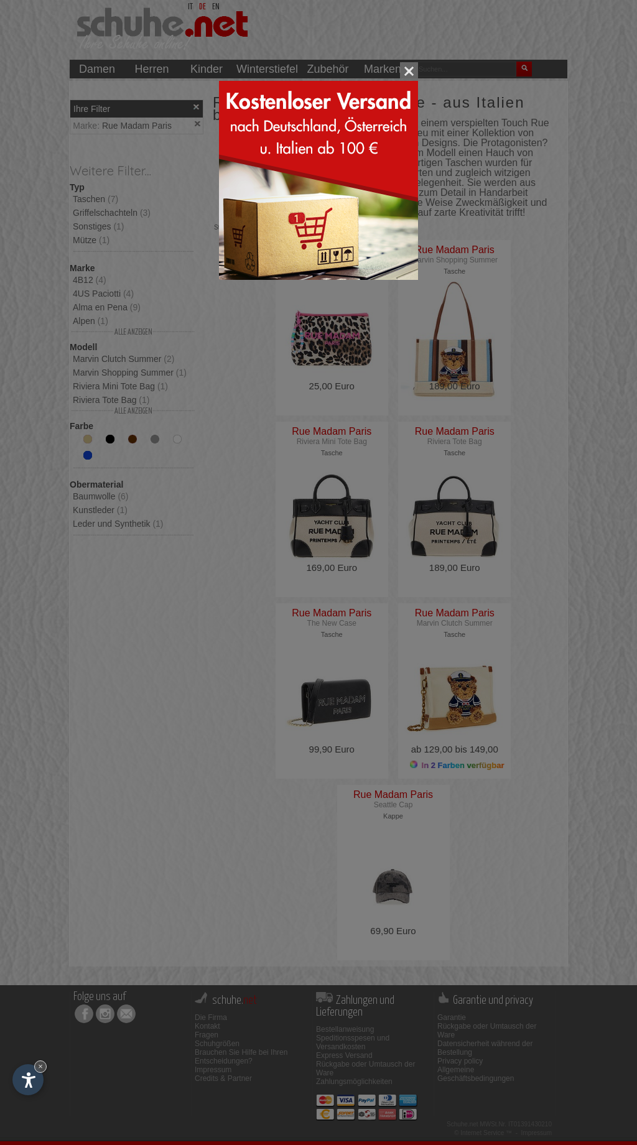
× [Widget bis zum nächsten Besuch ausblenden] (40, 1066)
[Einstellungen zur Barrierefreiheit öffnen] (28, 1079)
